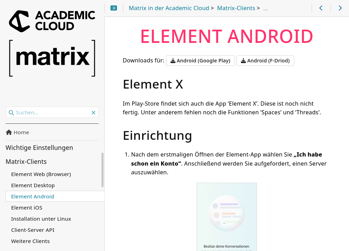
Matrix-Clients (26, 161)
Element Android (32, 196)
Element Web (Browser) (41, 173)
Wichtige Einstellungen (39, 147)
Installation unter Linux (41, 218)
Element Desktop (33, 185)
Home (17, 132)
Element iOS (27, 207)
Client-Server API (32, 229)
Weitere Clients (30, 240)
